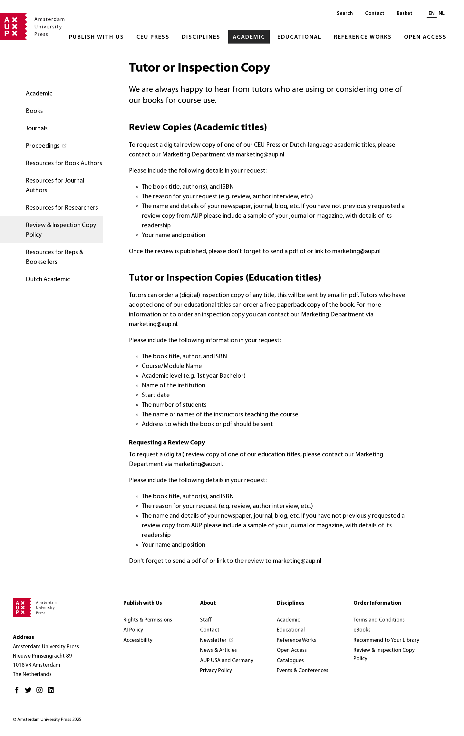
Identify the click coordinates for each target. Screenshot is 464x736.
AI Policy (133, 630)
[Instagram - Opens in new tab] (41, 692)
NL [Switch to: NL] (442, 13)
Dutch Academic (48, 279)
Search (345, 13)
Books (34, 111)
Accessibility (137, 640)
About (208, 603)
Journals (37, 128)
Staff (206, 620)
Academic (249, 37)
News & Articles (218, 650)
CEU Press (152, 37)
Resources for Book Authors (64, 163)
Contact (374, 13)
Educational (299, 37)
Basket (404, 13)
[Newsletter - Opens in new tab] (217, 640)
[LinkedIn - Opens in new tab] (52, 692)
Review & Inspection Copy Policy (61, 230)
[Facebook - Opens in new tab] (18, 692)
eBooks (362, 630)
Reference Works (363, 37)
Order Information (377, 603)
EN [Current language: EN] (432, 13)
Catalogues (290, 660)
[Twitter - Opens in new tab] (29, 692)
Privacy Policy (216, 670)
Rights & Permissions (147, 620)
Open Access (425, 37)
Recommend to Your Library (386, 640)
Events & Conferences (302, 670)
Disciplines (201, 37)
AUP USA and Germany (226, 660)
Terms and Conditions (379, 620)
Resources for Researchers (62, 208)
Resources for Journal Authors (55, 186)
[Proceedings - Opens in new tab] (51, 145)
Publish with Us (96, 37)
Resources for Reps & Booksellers (54, 257)
